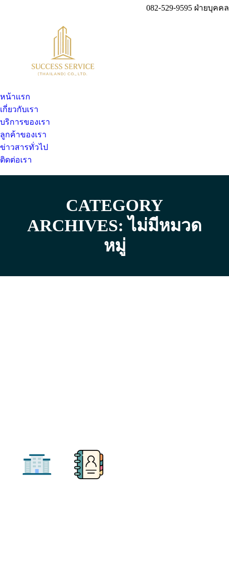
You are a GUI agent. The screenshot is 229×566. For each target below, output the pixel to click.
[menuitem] (15, 96)
